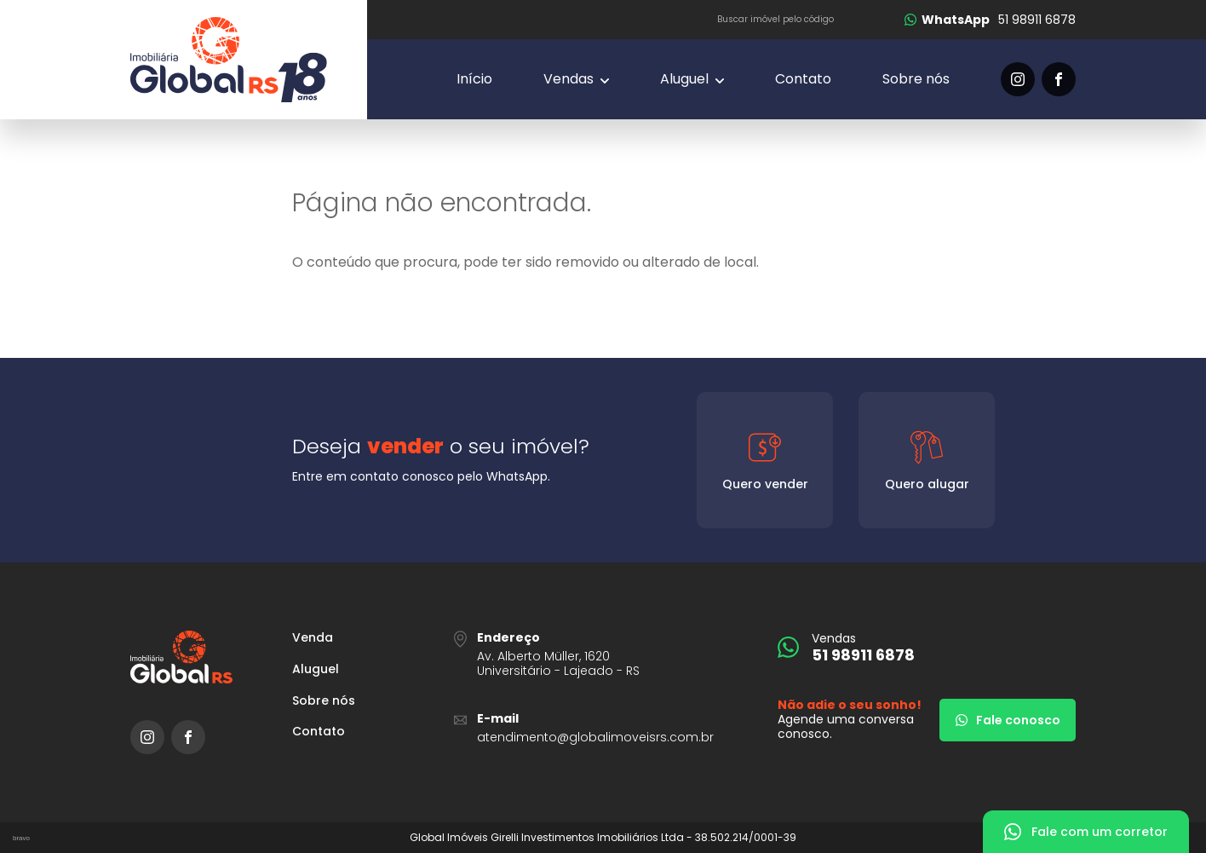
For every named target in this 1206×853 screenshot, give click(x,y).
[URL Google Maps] (603, 654)
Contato (803, 79)
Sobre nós (916, 79)
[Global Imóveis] (248, 59)
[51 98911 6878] (990, 19)
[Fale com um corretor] (1086, 831)
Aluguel (315, 669)
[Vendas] (576, 79)
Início (474, 79)
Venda (312, 638)
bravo (21, 838)
